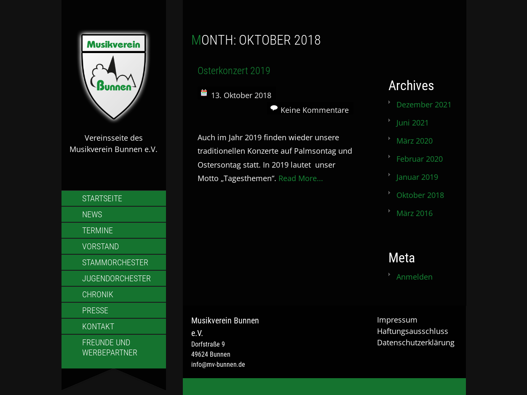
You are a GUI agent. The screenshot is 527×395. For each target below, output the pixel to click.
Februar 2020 (419, 159)
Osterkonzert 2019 (234, 71)
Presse (95, 310)
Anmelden (414, 277)
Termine (97, 230)
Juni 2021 (412, 122)
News (92, 214)
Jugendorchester (116, 278)
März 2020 (414, 141)
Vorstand (100, 246)
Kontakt (98, 326)
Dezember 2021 (424, 104)
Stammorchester (115, 262)
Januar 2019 (417, 177)
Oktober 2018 (420, 195)
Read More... (300, 178)
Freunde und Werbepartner (109, 347)
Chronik (97, 294)
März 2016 (414, 213)
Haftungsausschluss (412, 331)
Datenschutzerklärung (416, 342)
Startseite (102, 198)
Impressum (397, 320)
